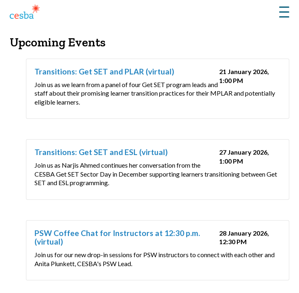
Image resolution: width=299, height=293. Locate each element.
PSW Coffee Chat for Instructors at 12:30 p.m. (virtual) (117, 237)
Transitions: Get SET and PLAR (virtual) (104, 71)
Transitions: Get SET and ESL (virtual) (101, 152)
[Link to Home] (25, 13)
